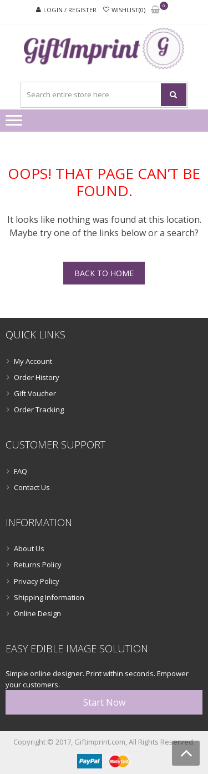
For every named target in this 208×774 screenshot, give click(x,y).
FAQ (20, 471)
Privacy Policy (36, 581)
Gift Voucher (35, 393)
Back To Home (104, 273)
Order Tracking (39, 410)
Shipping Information (49, 597)
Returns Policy (38, 565)
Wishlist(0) (128, 10)
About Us (29, 548)
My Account (33, 361)
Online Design (37, 613)
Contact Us (32, 487)
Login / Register (70, 10)
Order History (36, 377)
